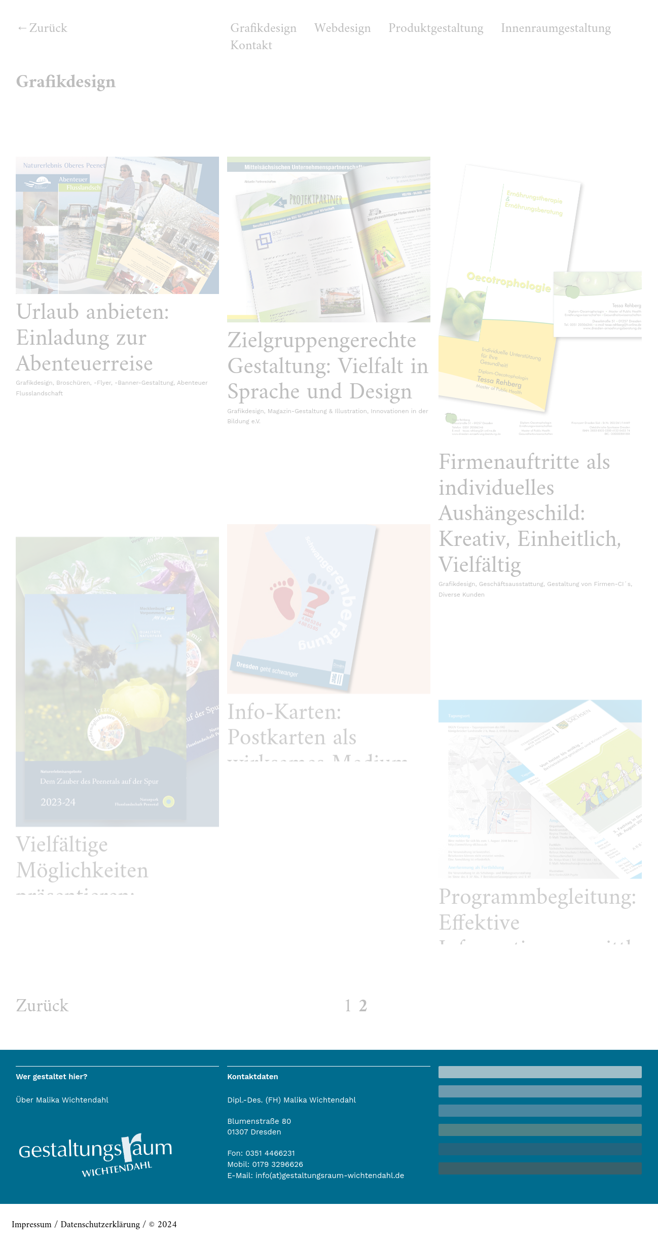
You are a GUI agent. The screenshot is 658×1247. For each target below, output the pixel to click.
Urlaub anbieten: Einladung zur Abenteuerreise (92, 338)
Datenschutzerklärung (99, 1225)
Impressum (32, 1225)
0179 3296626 (277, 1164)
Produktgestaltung (435, 29)
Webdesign (342, 29)
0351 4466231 (270, 1153)
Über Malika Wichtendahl (62, 1100)
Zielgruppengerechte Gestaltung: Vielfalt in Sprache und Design (327, 367)
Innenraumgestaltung (556, 29)
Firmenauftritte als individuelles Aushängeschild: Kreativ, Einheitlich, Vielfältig (529, 514)
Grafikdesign (263, 29)
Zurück (48, 28)
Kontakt (251, 46)
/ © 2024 (158, 1225)
